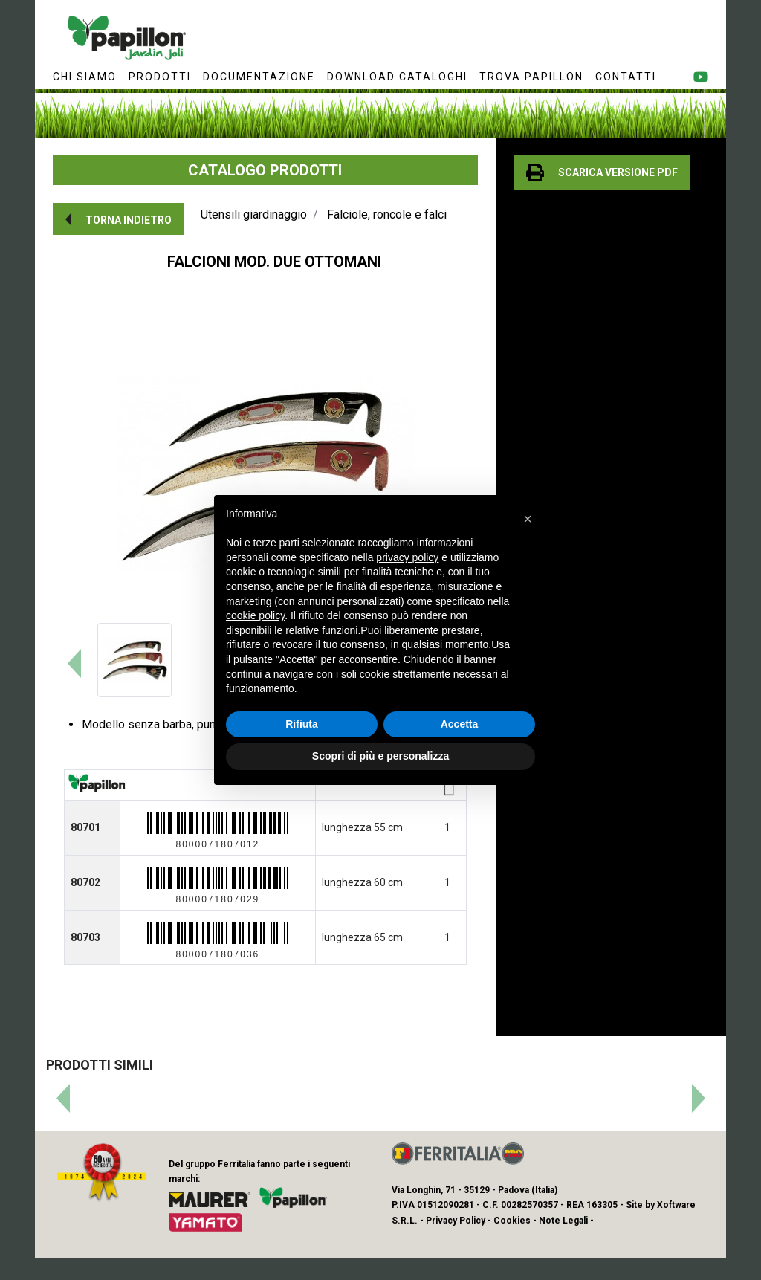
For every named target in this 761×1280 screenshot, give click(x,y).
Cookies (512, 1220)
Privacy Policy (455, 1220)
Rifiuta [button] (301, 724)
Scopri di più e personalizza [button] (380, 756)
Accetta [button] (460, 724)
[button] (118, 219)
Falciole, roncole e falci (387, 214)
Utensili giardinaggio (254, 214)
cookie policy (255, 615)
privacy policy (407, 557)
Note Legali (563, 1220)
